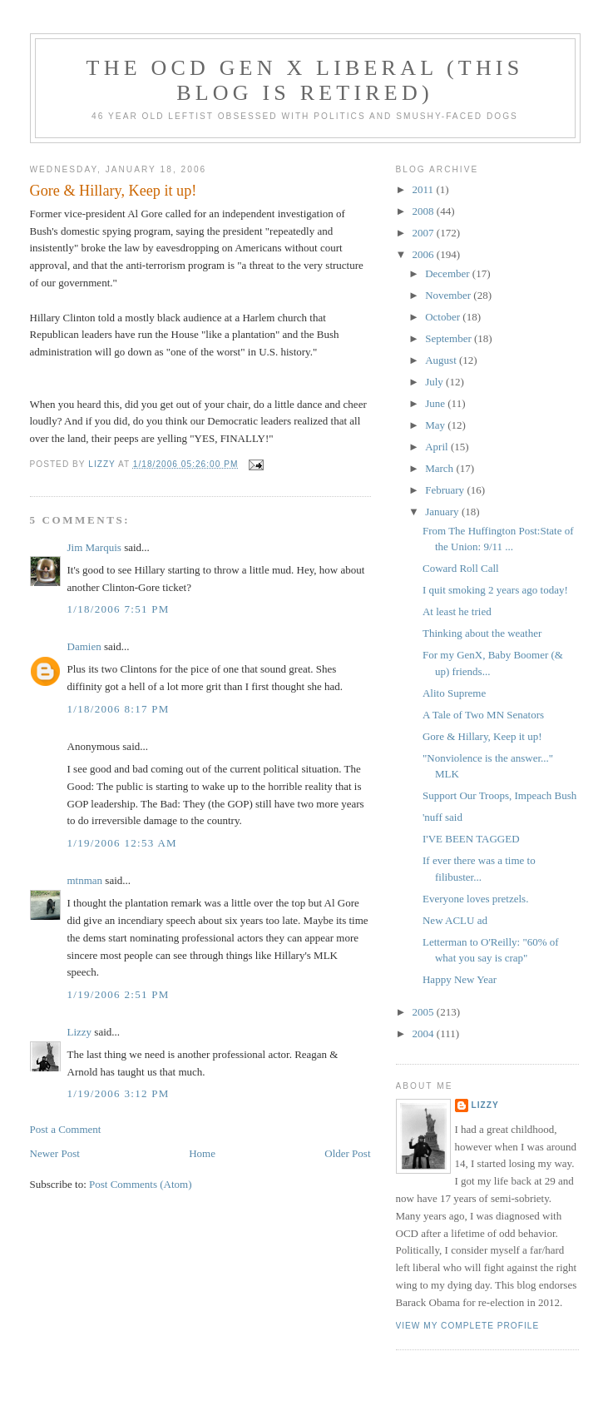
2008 (425, 211)
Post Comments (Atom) (140, 1184)
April (438, 446)
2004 (425, 1033)
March (440, 468)
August (442, 360)
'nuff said (442, 817)
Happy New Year (460, 979)
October (443, 317)
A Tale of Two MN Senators (483, 714)
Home (202, 1153)
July (435, 381)
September (449, 338)
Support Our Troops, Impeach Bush (499, 795)
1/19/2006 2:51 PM (118, 994)
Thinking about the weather (482, 633)
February (446, 490)
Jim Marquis (94, 547)
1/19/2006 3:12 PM (118, 1093)
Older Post (347, 1153)
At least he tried (457, 611)
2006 (425, 254)
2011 (425, 189)
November (449, 295)
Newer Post (55, 1153)
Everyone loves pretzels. (475, 898)
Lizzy (79, 1032)
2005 (425, 1012)
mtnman (85, 880)
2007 (425, 232)
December (448, 273)
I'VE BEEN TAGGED (471, 838)
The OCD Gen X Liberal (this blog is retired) (305, 80)
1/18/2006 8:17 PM (118, 709)
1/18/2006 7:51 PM (118, 609)
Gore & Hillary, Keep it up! (482, 736)
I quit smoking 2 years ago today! (495, 590)
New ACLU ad (455, 920)
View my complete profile (468, 1325)
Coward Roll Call (461, 568)
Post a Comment (65, 1129)
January (443, 511)
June (436, 403)
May (436, 425)
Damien (84, 646)
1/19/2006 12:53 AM (122, 843)
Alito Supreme (454, 693)
